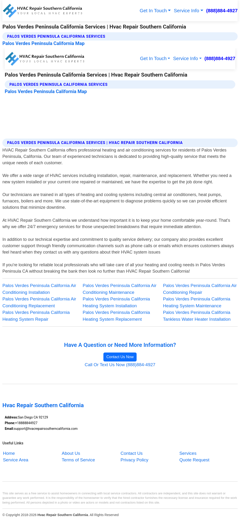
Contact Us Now (120, 357)
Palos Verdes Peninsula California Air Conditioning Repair (200, 289)
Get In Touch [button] (153, 10)
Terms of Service (78, 459)
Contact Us (132, 453)
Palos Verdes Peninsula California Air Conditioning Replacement (39, 302)
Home (9, 453)
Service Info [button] (186, 10)
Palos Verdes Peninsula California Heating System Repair (36, 315)
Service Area (15, 459)
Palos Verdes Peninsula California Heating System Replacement (116, 315)
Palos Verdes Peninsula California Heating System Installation (116, 302)
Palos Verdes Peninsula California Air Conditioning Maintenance (119, 289)
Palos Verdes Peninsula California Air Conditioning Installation (39, 289)
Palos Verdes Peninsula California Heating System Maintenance (196, 302)
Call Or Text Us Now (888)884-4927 (120, 364)
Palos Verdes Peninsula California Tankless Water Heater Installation (197, 315)
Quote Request (194, 459)
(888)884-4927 (222, 10)
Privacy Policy (134, 459)
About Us (71, 453)
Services (187, 453)
